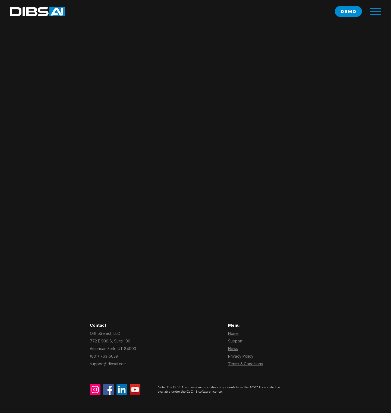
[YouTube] (135, 389)
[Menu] (375, 12)
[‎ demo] (348, 11)
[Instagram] (95, 389)
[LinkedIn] (121, 389)
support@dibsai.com (108, 363)
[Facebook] (108, 389)
